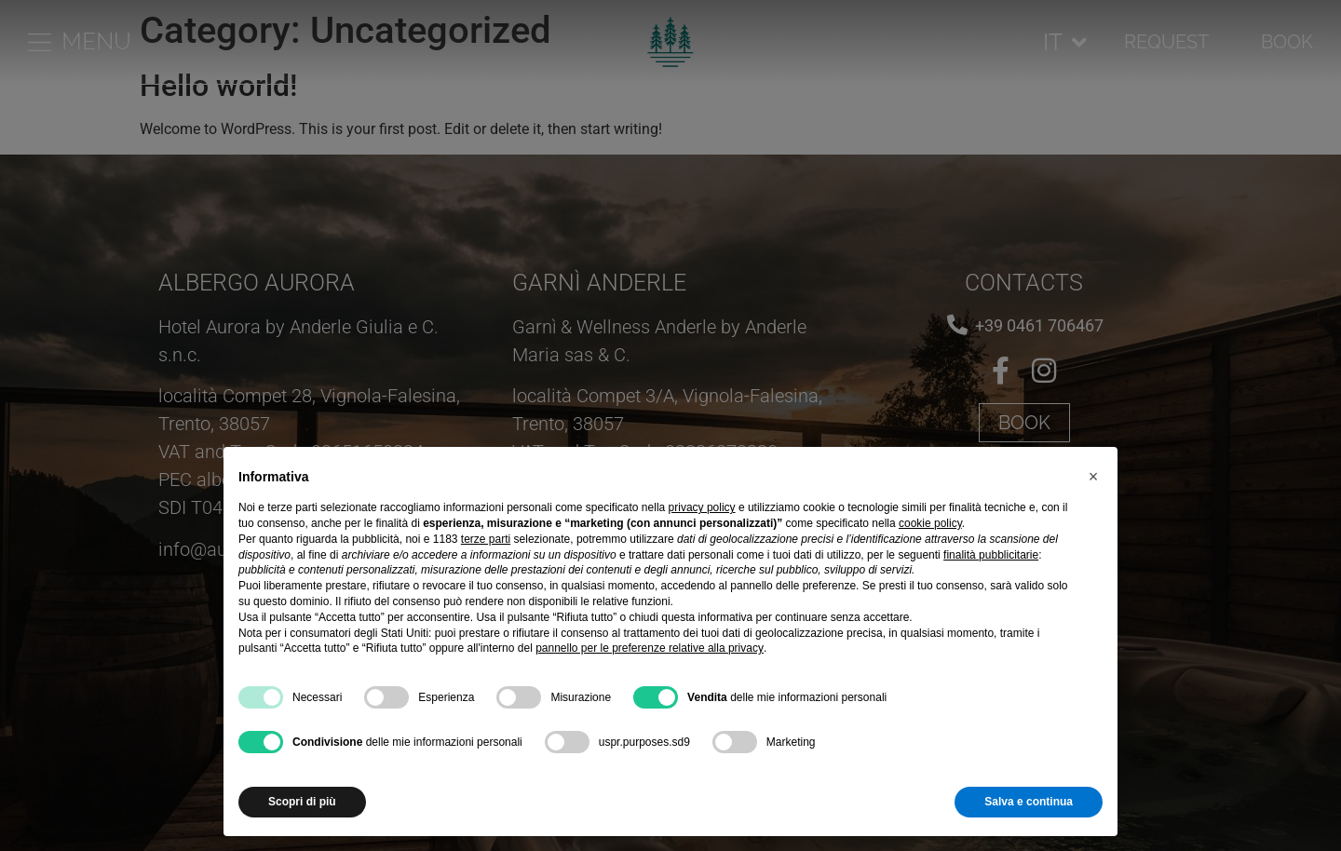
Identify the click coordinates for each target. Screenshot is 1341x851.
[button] (1093, 477)
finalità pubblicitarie (990, 554)
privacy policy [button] (702, 507)
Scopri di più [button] (302, 801)
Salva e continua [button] (1028, 801)
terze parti (485, 539)
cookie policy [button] (930, 523)
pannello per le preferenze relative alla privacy (649, 648)
